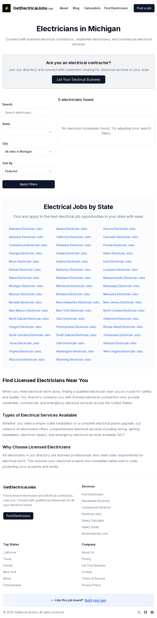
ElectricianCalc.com (95, 533)
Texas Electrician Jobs (24, 343)
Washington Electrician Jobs (75, 351)
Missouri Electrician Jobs (25, 294)
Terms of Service (93, 578)
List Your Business (94, 565)
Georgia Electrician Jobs (25, 253)
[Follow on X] (139, 612)
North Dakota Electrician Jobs (29, 318)
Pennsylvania (12, 585)
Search (7, 104)
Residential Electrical (95, 501)
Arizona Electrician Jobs (119, 228)
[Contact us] (152, 612)
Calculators (92, 8)
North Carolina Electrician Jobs (124, 310)
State (6, 124)
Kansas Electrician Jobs (25, 269)
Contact (87, 572)
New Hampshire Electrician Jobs (78, 302)
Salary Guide (90, 527)
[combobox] (28, 132)
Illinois (7, 578)
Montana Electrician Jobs (73, 294)
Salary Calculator (93, 520)
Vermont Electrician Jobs (120, 343)
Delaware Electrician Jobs (73, 245)
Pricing (86, 559)
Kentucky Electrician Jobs (73, 269)
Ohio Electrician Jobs (70, 318)
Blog (76, 8)
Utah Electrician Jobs (70, 343)
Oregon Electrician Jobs (25, 327)
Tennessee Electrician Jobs (122, 335)
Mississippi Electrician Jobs (121, 286)
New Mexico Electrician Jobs (28, 310)
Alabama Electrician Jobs (26, 228)
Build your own (95, 600)
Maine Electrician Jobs (24, 277)
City (5, 143)
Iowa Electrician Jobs (117, 261)
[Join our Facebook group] (145, 612)
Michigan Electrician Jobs (26, 286)
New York (9, 572)
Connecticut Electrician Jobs (28, 245)
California (9, 552)
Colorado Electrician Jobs (120, 237)
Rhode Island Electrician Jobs (123, 327)
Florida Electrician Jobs (119, 245)
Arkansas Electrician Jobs (26, 237)
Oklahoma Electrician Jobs (121, 318)
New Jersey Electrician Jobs (122, 302)
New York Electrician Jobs (73, 310)
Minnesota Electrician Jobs (74, 286)
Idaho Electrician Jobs (118, 253)
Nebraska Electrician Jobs (120, 294)
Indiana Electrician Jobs (72, 261)
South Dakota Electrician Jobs (76, 335)
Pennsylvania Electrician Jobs (76, 327)
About (64, 8)
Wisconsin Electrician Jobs (27, 359)
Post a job (144, 8)
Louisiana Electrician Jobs (120, 269)
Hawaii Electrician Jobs (71, 253)
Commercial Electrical (96, 507)
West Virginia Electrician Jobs (123, 351)
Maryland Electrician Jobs (73, 277)
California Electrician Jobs (73, 237)
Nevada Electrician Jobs (25, 302)
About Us (88, 552)
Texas (7, 559)
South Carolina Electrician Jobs (30, 335)
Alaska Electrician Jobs (71, 228)
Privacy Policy (91, 585)
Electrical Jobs (91, 514)
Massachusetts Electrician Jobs (124, 277)
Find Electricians (116, 8)
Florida (7, 565)
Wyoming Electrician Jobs (73, 359)
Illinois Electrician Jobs (24, 261)
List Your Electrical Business (78, 79)
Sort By (7, 163)
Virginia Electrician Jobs (25, 351)
